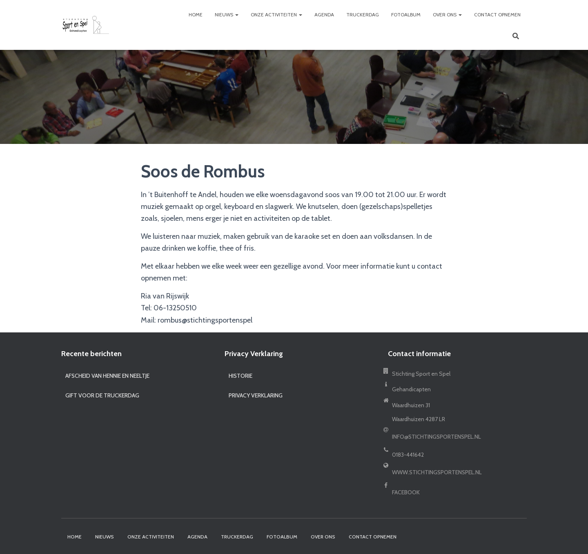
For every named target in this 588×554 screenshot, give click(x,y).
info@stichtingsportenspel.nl (436, 436)
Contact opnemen (497, 14)
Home (196, 14)
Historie (240, 375)
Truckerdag (362, 14)
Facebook (406, 492)
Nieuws (226, 14)
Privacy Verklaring (256, 395)
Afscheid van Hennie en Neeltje (107, 375)
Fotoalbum (406, 14)
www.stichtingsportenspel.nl (437, 472)
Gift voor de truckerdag (102, 395)
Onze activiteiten (276, 14)
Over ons (447, 14)
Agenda (324, 14)
